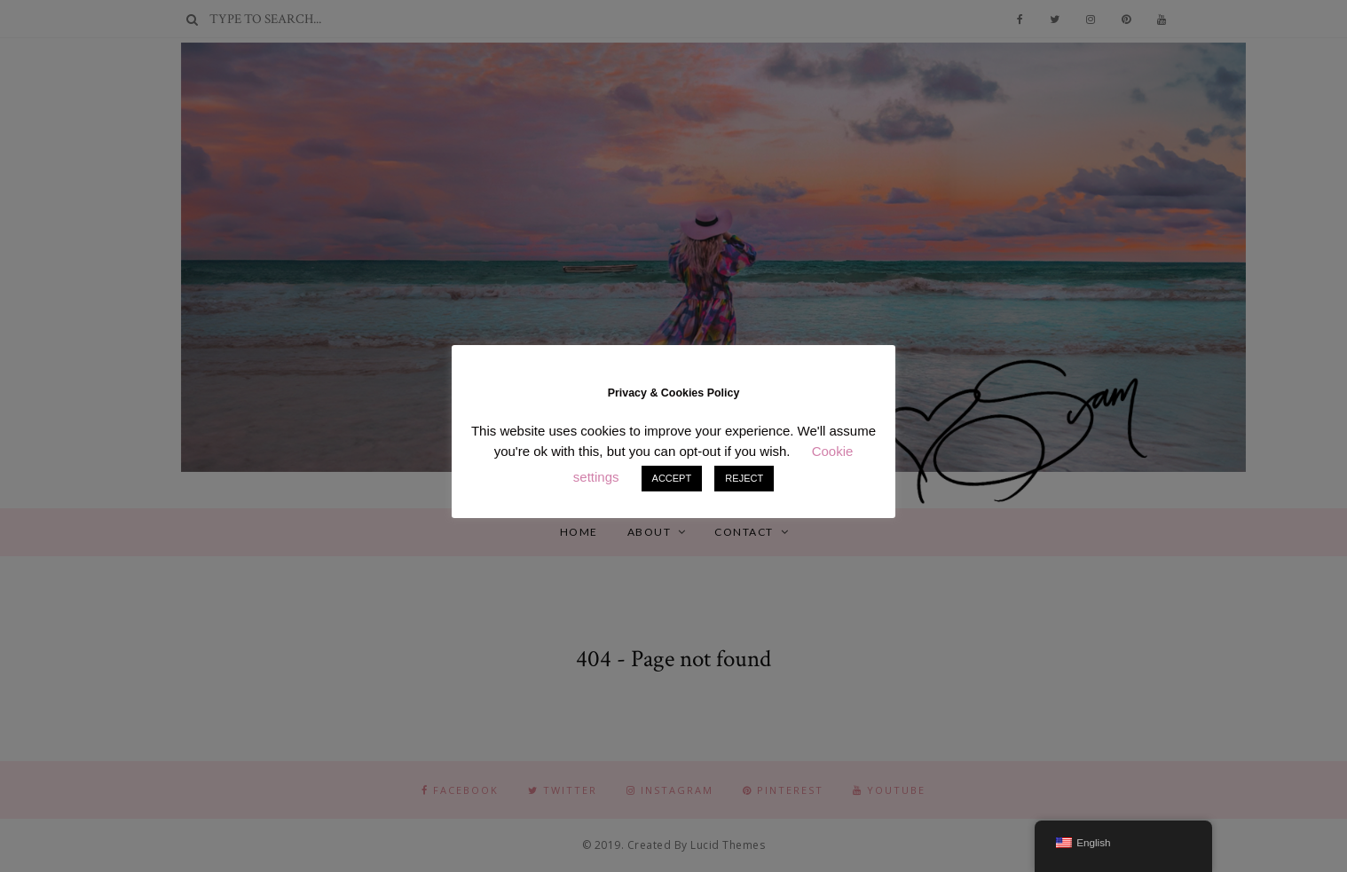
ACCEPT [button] (672, 478)
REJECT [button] (744, 478)
